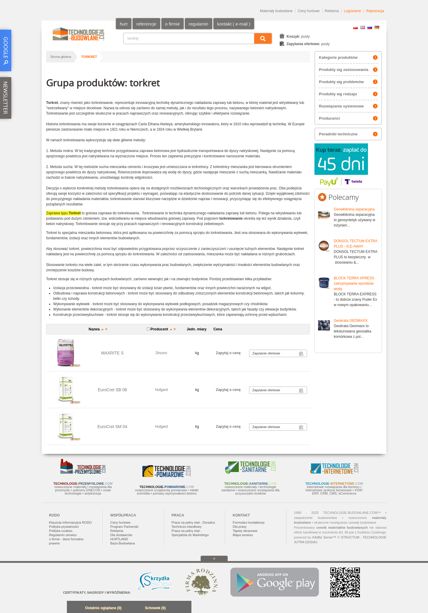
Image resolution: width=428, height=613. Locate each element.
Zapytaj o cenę (228, 353)
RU (369, 27)
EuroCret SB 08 (112, 389)
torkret (89, 56)
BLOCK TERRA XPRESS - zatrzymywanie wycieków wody (355, 283)
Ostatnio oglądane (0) (103, 608)
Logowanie (352, 11)
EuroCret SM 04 (112, 426)
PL (355, 27)
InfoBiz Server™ (324, 537)
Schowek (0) (155, 608)
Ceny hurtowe (309, 11)
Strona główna (60, 56)
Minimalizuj (73, 608)
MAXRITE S (112, 353)
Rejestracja (375, 11)
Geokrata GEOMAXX (350, 321)
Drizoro (161, 353)
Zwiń (185, 608)
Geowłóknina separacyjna (354, 209)
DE (376, 27)
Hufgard (161, 390)
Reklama (332, 11)
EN (362, 27)
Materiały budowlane (276, 11)
